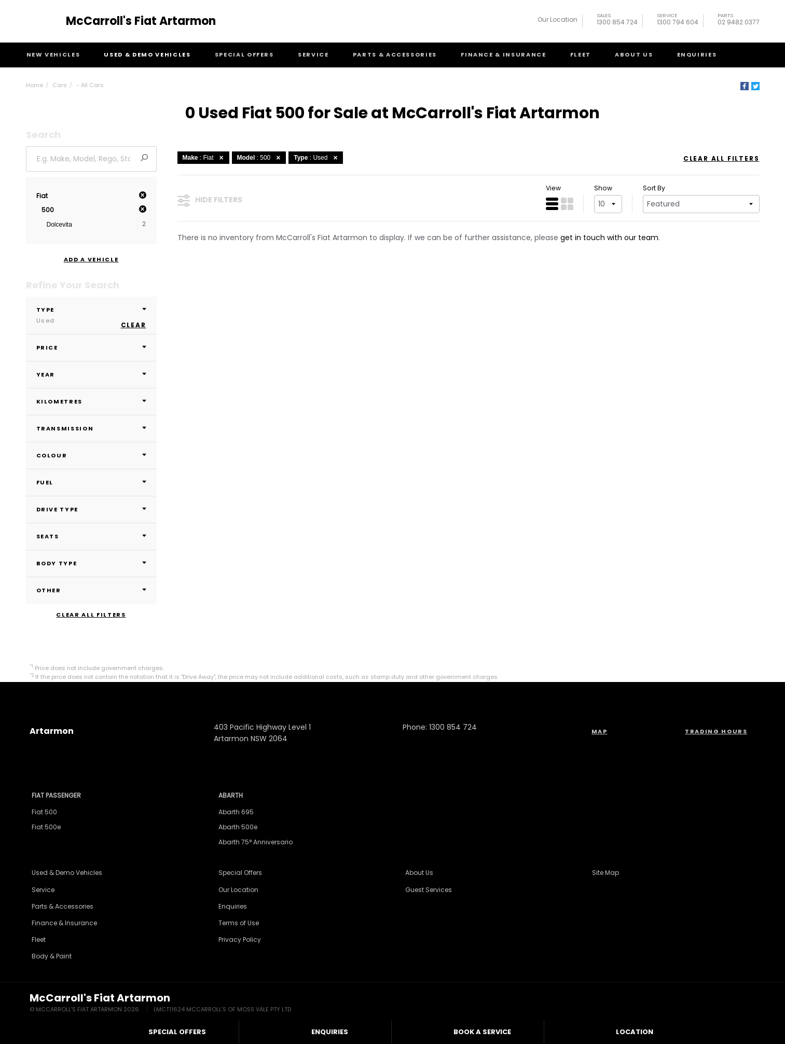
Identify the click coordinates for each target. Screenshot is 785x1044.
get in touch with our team (609, 237)
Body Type (91, 563)
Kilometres (91, 401)
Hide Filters (209, 199)
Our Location (557, 19)
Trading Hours (716, 731)
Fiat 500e (46, 827)
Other (91, 590)
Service (313, 54)
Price (91, 347)
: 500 (260, 157)
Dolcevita (59, 224)
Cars (59, 85)
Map (599, 731)
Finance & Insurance (503, 54)
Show (603, 188)
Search (739, 54)
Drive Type (91, 509)
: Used (317, 157)
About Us (634, 54)
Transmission (91, 428)
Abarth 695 (236, 812)
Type (91, 315)
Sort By (654, 188)
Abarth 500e (237, 827)
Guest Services (428, 889)
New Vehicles (53, 54)
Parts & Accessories (395, 54)
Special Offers (244, 54)
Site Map (605, 872)
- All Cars (90, 85)
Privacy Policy (239, 939)
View (553, 188)
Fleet (580, 54)
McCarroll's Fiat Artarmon (141, 21)
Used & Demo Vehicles (147, 54)
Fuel (91, 482)
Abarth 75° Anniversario (255, 842)
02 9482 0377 (739, 20)
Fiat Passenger (56, 795)
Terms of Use (238, 922)
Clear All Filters (91, 614)
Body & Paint (52, 956)
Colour (91, 455)
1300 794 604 (677, 20)
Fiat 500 (44, 812)
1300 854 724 (617, 20)
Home (34, 85)
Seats (91, 536)
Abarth (230, 795)
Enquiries (697, 54)
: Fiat (205, 157)
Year (91, 374)
